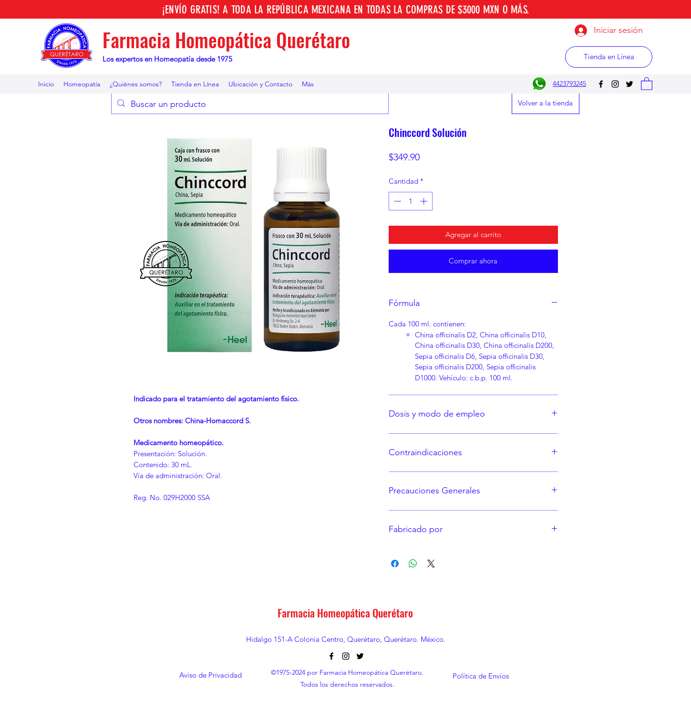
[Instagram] (615, 84)
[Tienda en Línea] (608, 57)
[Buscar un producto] (249, 104)
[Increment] (424, 201)
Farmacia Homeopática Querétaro (226, 39)
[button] (646, 83)
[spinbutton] (410, 201)
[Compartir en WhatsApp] (413, 563)
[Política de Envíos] (481, 676)
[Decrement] (396, 201)
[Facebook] (601, 84)
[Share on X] (431, 563)
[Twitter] (629, 84)
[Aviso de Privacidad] (211, 675)
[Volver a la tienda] (545, 103)
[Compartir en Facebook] (395, 563)
